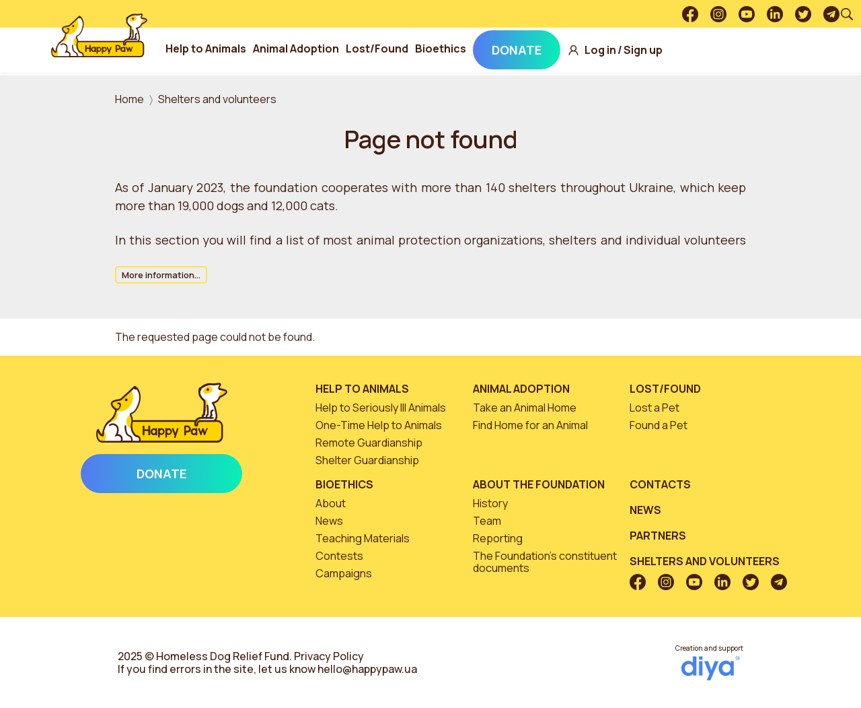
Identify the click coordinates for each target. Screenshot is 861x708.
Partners (658, 535)
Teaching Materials (362, 538)
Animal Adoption (323, 48)
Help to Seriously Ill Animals (380, 407)
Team (487, 520)
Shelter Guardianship (367, 460)
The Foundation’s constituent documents (545, 561)
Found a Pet (658, 425)
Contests (339, 555)
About (330, 503)
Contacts (660, 484)
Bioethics (467, 48)
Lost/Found (404, 48)
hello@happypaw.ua (367, 669)
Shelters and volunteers (217, 99)
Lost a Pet (654, 407)
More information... (161, 275)
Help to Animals (232, 48)
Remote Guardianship (368, 442)
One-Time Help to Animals (378, 425)
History (490, 503)
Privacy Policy (329, 656)
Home (129, 99)
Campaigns (343, 573)
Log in (627, 50)
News (329, 520)
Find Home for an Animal (530, 425)
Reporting (498, 538)
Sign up (669, 50)
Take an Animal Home (524, 407)
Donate (543, 50)
